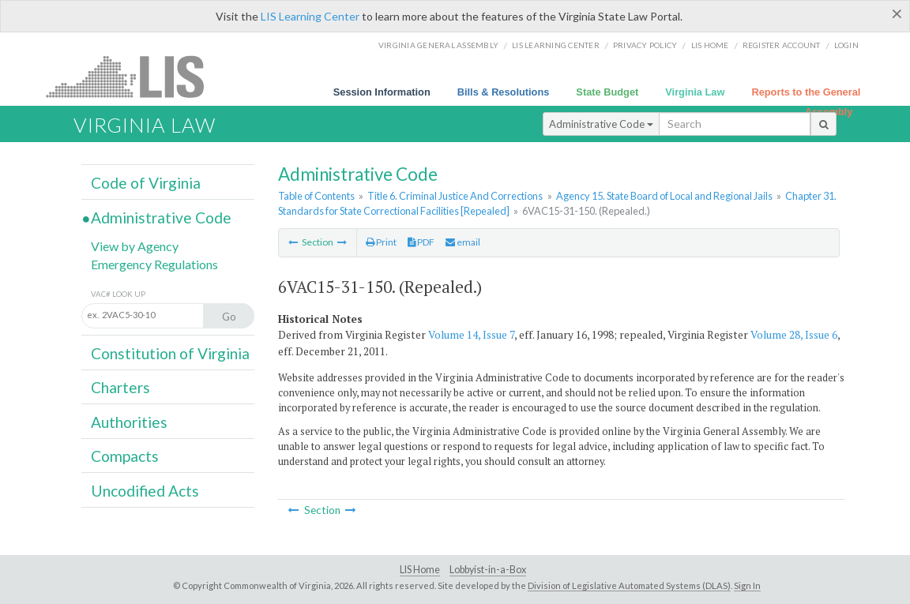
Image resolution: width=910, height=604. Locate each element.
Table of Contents (316, 195)
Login (846, 45)
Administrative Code (601, 124)
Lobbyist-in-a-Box (487, 570)
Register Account (782, 45)
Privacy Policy (645, 45)
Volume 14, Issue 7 (471, 335)
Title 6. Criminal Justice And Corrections (455, 195)
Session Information (382, 92)
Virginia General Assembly (438, 45)
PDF (421, 242)
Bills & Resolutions (503, 92)
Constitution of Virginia (170, 353)
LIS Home (420, 570)
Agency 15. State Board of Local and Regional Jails (664, 195)
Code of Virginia (146, 183)
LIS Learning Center (310, 16)
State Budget (607, 92)
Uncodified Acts (145, 491)
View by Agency (135, 245)
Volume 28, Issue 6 (793, 335)
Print (381, 242)
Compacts (125, 456)
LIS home (710, 45)
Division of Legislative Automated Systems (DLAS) (629, 585)
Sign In (747, 585)
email (463, 242)
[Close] (897, 13)
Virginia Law (694, 92)
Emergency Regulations (154, 264)
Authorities (129, 422)
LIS (134, 76)
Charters (120, 387)
